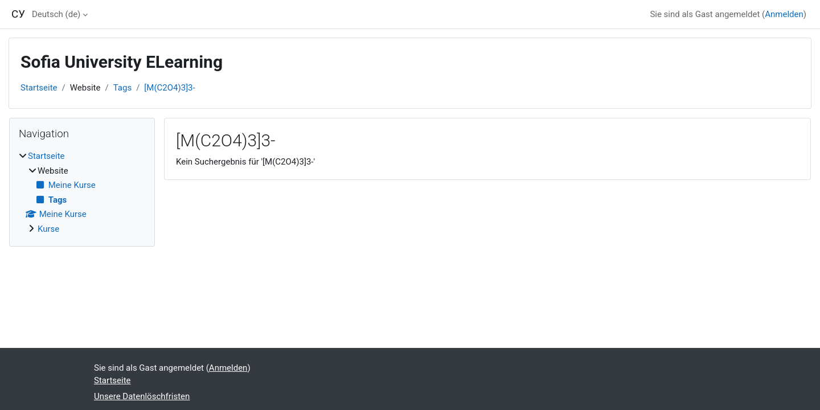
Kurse (48, 229)
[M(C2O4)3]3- (169, 88)
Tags (122, 88)
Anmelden (784, 14)
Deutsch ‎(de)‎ (56, 14)
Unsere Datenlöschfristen (142, 396)
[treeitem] (82, 192)
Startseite (39, 88)
